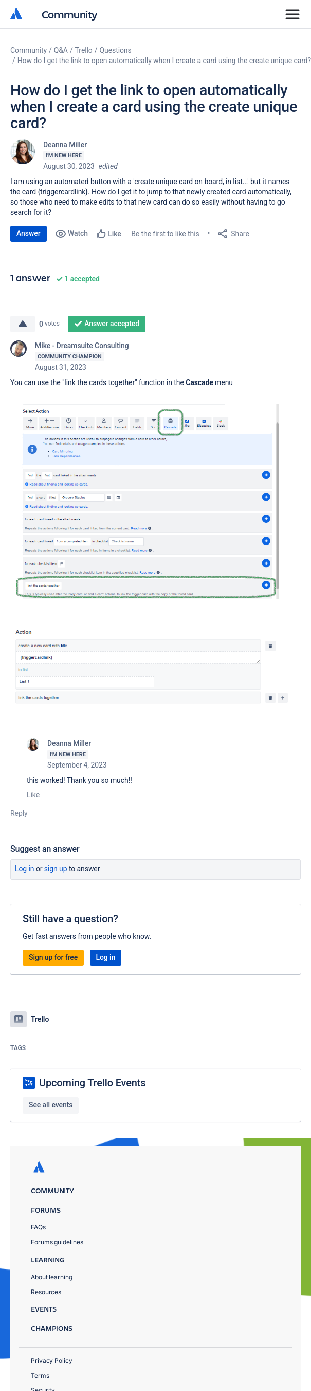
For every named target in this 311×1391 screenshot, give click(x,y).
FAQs (38, 1227)
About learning (51, 1277)
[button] (155, 501)
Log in (24, 868)
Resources (46, 1292)
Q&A (61, 50)
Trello (84, 50)
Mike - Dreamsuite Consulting (82, 345)
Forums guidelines (57, 1242)
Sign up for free (53, 957)
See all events (50, 1105)
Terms (40, 1375)
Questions (115, 50)
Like (33, 795)
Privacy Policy (51, 1360)
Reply (19, 813)
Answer (28, 233)
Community (70, 14)
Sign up (55, 868)
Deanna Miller (65, 144)
